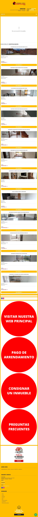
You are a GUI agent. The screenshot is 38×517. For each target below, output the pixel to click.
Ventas (3, 495)
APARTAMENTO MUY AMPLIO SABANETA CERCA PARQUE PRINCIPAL (19, 212)
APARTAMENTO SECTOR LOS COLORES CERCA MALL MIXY (19, 150)
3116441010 (32, 9)
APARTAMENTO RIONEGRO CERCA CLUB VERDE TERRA (19, 253)
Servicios (3, 497)
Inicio (2, 493)
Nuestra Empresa (4, 500)
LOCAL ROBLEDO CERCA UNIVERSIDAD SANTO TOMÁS (19, 88)
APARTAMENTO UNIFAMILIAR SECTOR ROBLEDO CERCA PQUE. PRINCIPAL (19, 129)
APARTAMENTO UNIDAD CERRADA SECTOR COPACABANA (19, 67)
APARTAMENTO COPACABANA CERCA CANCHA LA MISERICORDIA (19, 274)
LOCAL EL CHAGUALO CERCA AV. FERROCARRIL (19, 191)
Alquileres (3, 496)
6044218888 (33, 8)
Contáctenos (4, 501)
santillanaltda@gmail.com (5, 485)
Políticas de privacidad (5, 502)
